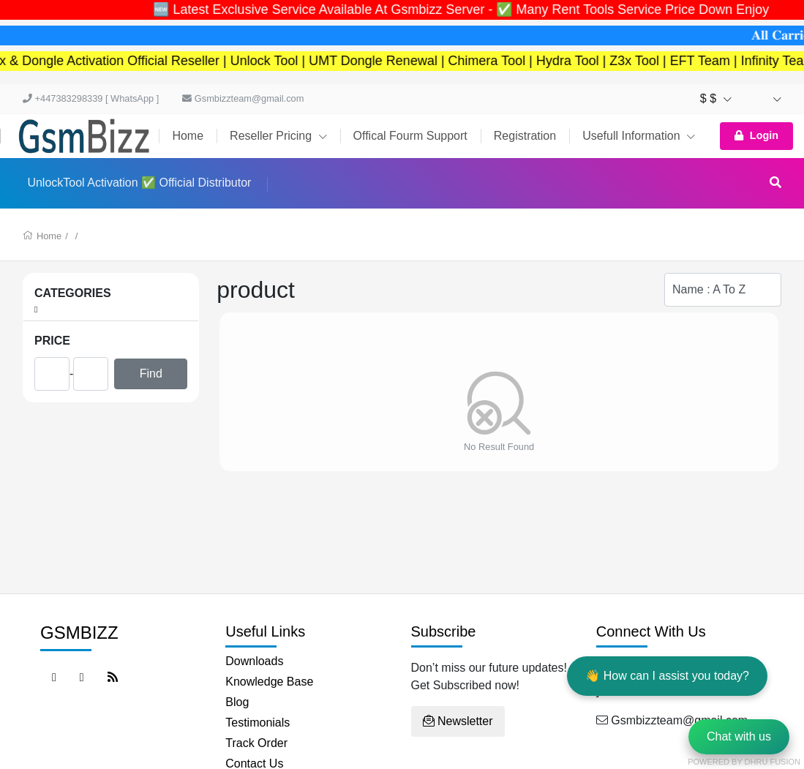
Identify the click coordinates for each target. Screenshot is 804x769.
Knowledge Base (269, 681)
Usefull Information (638, 136)
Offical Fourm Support (410, 136)
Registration (525, 136)
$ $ (716, 98)
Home (187, 136)
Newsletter (458, 721)
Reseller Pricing (278, 136)
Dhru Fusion (772, 761)
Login (756, 135)
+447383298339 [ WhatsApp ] (91, 98)
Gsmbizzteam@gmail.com (243, 98)
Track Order (256, 743)
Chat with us (739, 736)
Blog (237, 702)
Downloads (254, 661)
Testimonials (257, 722)
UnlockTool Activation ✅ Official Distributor (139, 182)
